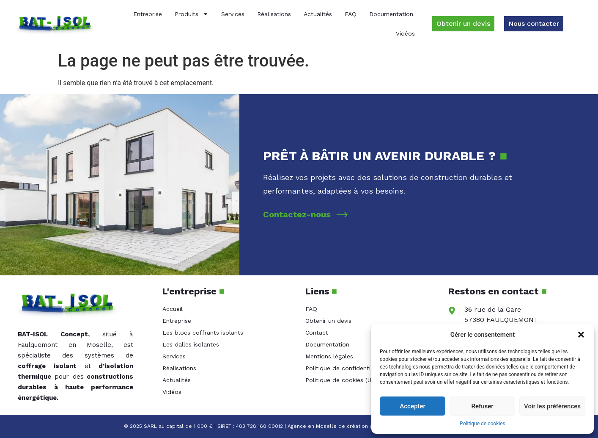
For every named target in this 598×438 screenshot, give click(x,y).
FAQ (351, 14)
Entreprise (147, 14)
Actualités (318, 14)
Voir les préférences (552, 406)
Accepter (412, 406)
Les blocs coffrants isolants (202, 332)
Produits (191, 14)
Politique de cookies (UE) (341, 380)
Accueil (172, 308)
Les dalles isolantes (190, 344)
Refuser (482, 406)
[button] (581, 334)
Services (232, 14)
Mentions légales (329, 356)
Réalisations (274, 14)
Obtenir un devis (328, 320)
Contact (316, 332)
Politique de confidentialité (344, 368)
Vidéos (405, 33)
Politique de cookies (482, 424)
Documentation (391, 14)
